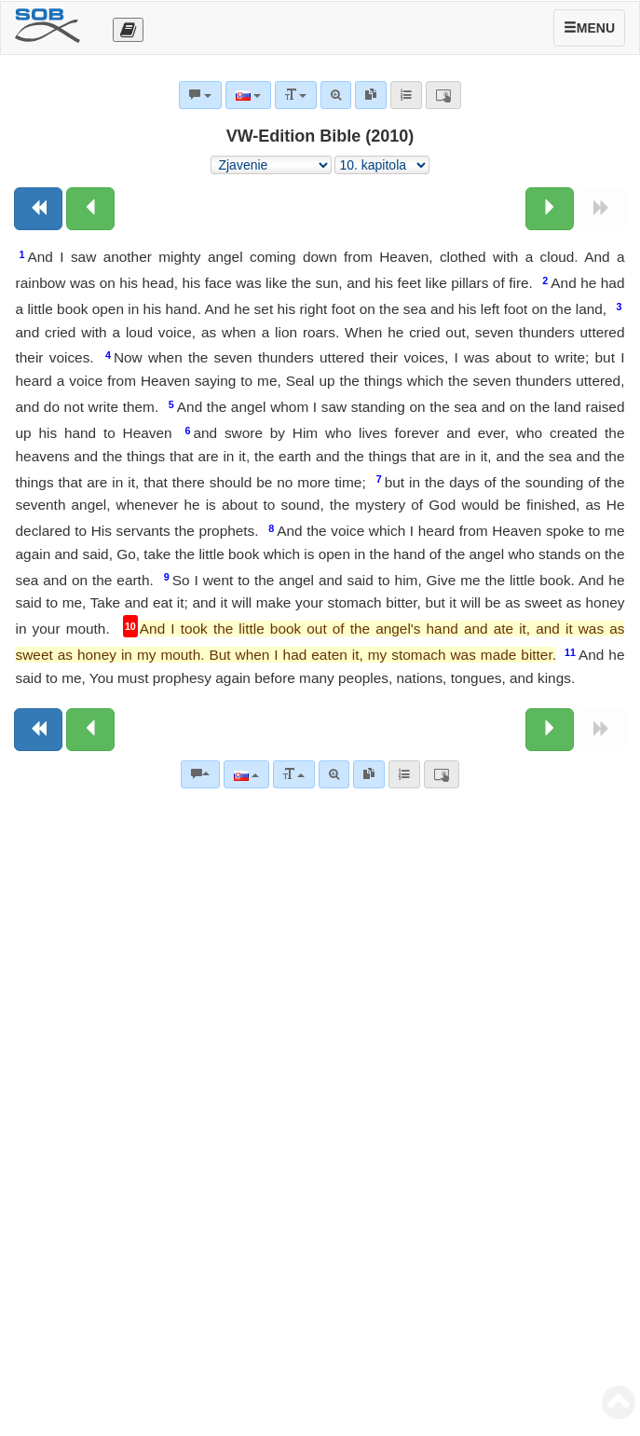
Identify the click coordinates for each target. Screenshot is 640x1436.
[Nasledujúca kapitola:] (549, 208)
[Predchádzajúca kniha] (38, 208)
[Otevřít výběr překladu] (128, 30)
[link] (369, 774)
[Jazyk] (246, 774)
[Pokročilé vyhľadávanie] (334, 774)
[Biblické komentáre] (200, 774)
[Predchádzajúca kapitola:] (90, 208)
